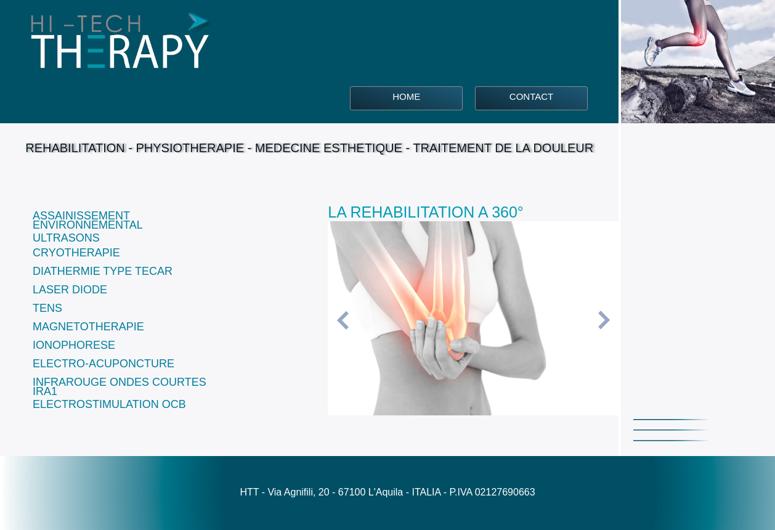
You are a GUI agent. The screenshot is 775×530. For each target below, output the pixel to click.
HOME (406, 96)
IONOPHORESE (74, 345)
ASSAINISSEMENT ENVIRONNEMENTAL (88, 220)
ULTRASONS (66, 238)
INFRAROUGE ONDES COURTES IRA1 (119, 387)
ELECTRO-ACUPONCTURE (103, 363)
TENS (47, 308)
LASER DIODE (70, 289)
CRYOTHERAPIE (76, 253)
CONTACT (531, 96)
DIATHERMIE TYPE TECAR (102, 271)
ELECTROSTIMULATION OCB (109, 404)
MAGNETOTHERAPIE (88, 326)
